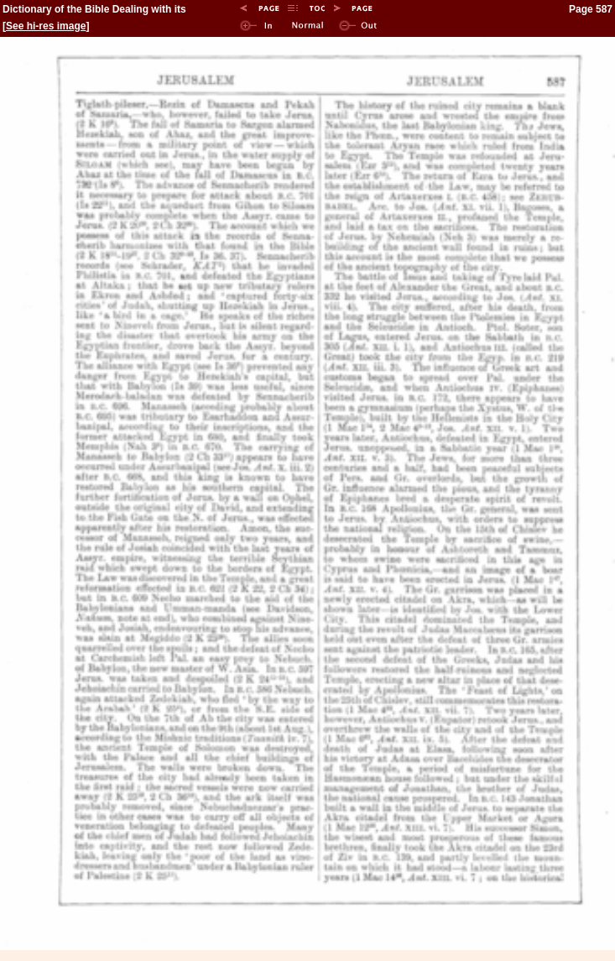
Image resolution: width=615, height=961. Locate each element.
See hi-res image (46, 26)
